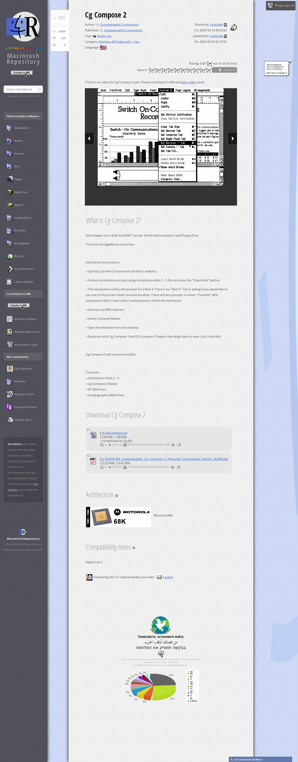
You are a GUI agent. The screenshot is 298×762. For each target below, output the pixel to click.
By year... (16, 256)
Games (15, 141)
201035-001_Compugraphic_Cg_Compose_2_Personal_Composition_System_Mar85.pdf (164, 459)
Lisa (136, 42)
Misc (13, 166)
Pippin (14, 179)
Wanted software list (23, 332)
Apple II (15, 205)
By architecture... (21, 269)
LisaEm (164, 577)
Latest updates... (21, 282)
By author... (17, 230)
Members (16, 381)
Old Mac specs (19, 420)
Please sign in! (281, 5)
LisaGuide (216, 24)
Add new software (22, 319)
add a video (188, 82)
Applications (18, 128)
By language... (19, 243)
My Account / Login (22, 344)
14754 (61, 31)
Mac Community (17, 357)
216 (63, 38)
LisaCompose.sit (113, 433)
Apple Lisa (102, 36)
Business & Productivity (115, 42)
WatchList (224, 70)
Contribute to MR (19, 294)
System (15, 153)
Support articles (20, 394)
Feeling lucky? (19, 218)
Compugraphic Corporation (117, 24)
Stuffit (128, 441)
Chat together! (19, 369)
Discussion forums (22, 407)
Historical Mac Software (23, 116)
